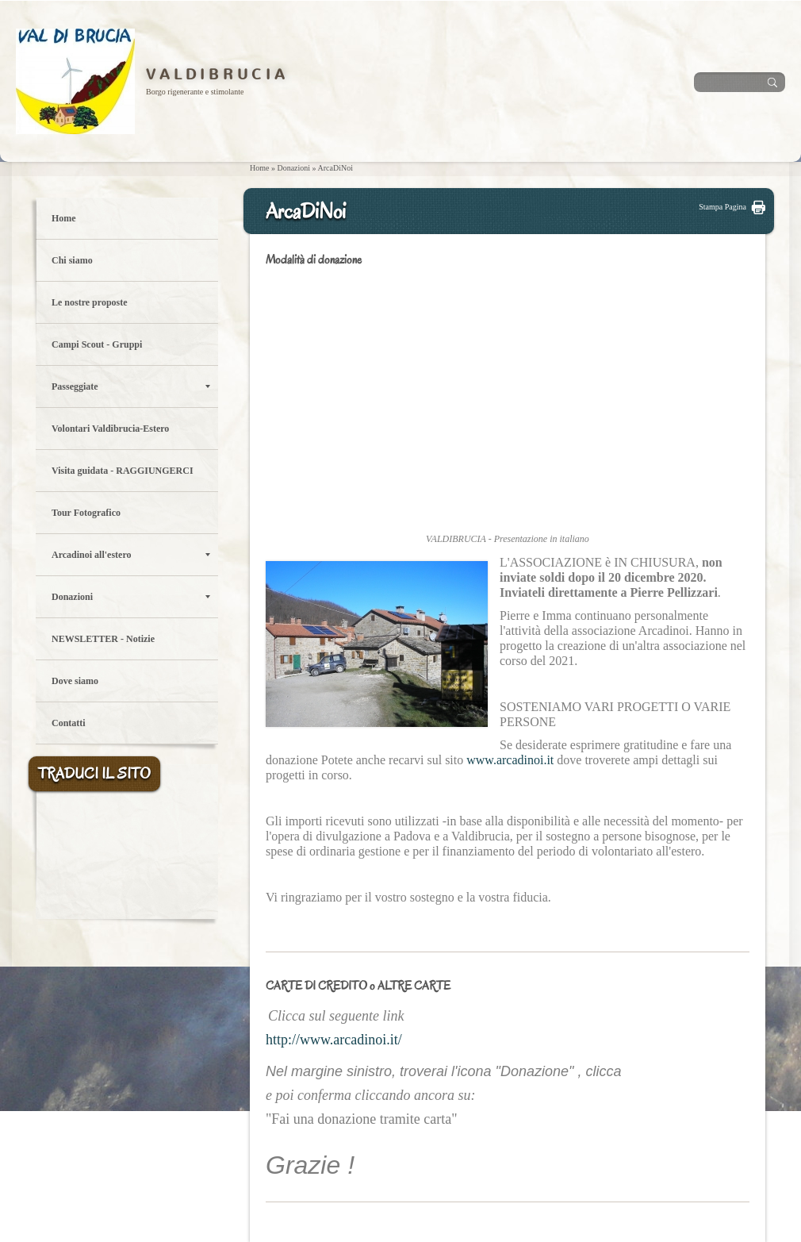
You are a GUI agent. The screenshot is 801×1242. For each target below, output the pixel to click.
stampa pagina (722, 206)
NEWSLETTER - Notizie (103, 638)
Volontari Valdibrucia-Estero (110, 428)
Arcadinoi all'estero (131, 554)
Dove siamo (75, 680)
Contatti (69, 723)
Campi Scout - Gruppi (97, 344)
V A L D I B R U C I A (215, 74)
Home (259, 167)
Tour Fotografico (86, 512)
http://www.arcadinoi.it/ (334, 1040)
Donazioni (293, 167)
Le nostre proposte (90, 302)
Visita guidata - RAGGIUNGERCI (123, 470)
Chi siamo (72, 260)
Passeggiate (131, 386)
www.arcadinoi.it (510, 760)
